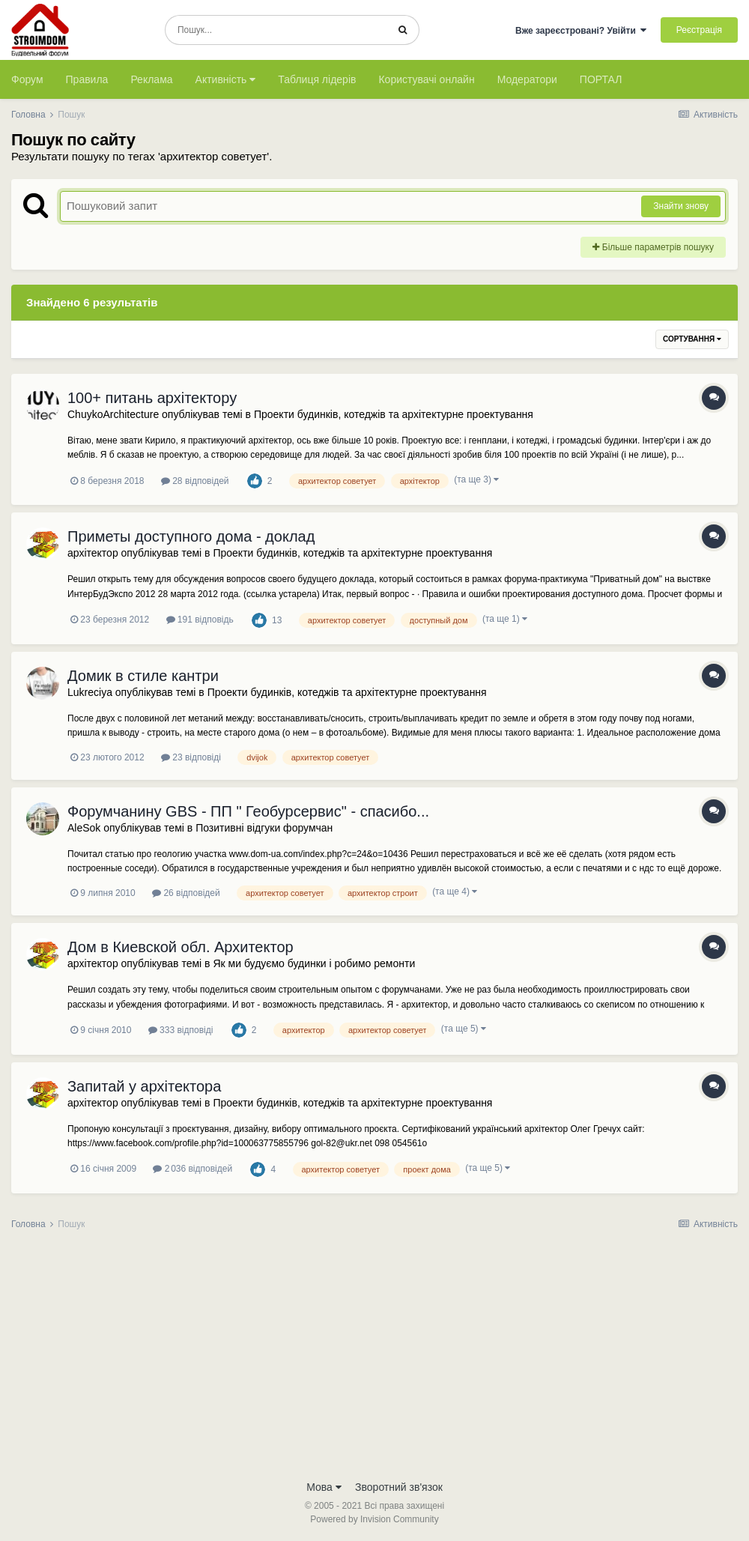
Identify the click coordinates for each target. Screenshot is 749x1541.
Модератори (527, 79)
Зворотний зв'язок (399, 1487)
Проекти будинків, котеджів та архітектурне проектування (393, 414)
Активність (225, 79)
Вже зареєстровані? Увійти (581, 30)
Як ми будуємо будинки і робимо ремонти (314, 963)
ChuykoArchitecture (113, 414)
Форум (27, 79)
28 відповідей (195, 481)
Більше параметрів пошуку (653, 247)
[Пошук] (276, 30)
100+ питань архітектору (152, 398)
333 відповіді (180, 1030)
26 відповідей (186, 893)
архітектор (92, 553)
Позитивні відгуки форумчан (264, 828)
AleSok (83, 828)
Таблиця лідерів (317, 79)
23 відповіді (191, 757)
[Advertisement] (374, 1360)
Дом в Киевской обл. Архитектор (180, 947)
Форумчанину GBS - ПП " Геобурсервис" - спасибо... (248, 811)
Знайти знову (681, 206)
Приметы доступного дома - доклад (191, 536)
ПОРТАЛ (601, 79)
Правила (87, 79)
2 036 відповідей (192, 1168)
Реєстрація (699, 30)
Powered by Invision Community (374, 1519)
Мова (324, 1487)
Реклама (151, 79)
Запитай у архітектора (144, 1086)
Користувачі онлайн (426, 79)
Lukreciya (89, 692)
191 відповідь (200, 619)
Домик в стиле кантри (143, 675)
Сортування (692, 339)
